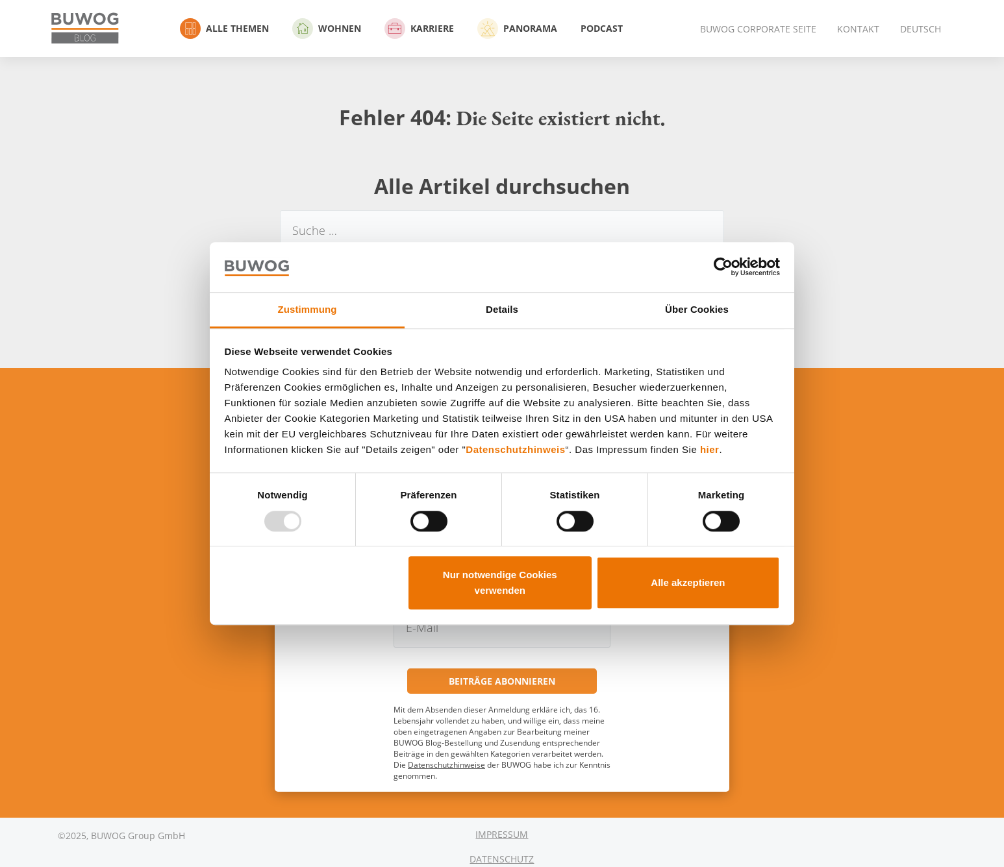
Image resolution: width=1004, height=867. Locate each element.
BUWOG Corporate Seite (758, 29)
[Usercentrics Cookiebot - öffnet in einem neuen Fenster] (723, 267)
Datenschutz (502, 859)
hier (710, 450)
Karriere (419, 28)
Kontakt (858, 29)
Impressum (501, 834)
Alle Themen (224, 28)
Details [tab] (502, 309)
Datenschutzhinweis (515, 450)
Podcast (602, 28)
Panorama (517, 28)
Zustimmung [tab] (307, 309)
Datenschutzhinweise (446, 764)
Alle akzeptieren (688, 582)
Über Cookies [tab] (697, 309)
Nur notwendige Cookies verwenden (500, 582)
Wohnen (326, 28)
